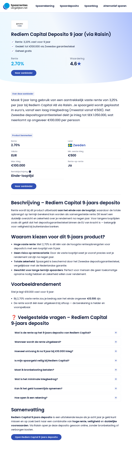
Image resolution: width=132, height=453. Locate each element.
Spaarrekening (46, 6)
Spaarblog (92, 6)
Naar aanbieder (24, 73)
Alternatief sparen (115, 6)
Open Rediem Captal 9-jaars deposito (36, 438)
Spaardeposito (70, 6)
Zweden (76, 145)
